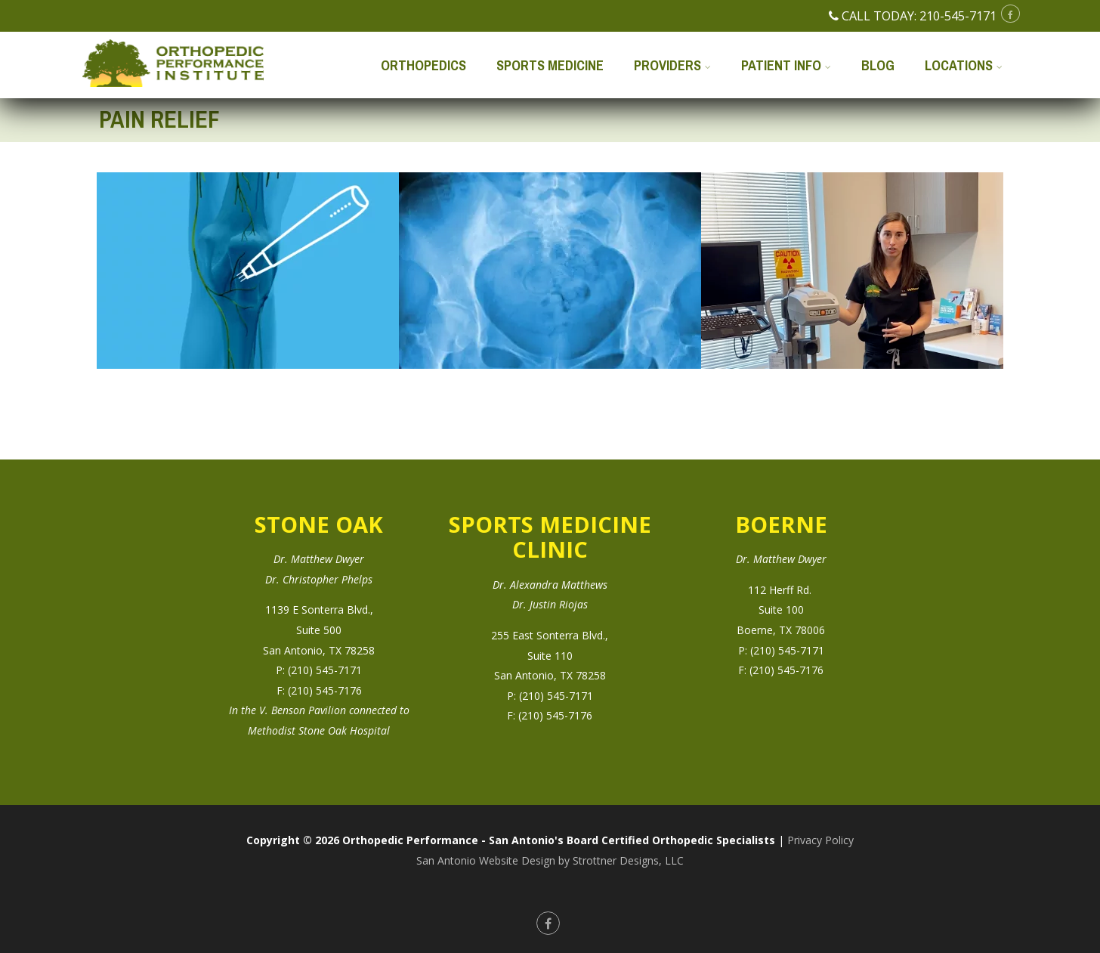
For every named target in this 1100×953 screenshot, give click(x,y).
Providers (672, 66)
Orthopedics (423, 66)
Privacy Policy (820, 840)
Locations (964, 66)
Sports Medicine (550, 66)
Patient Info (786, 66)
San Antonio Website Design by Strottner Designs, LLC (550, 860)
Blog (878, 66)
